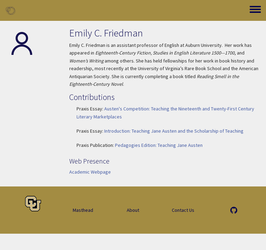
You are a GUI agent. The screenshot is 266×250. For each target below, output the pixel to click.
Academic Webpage (90, 172)
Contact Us (183, 210)
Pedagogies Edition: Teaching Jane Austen (159, 145)
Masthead (83, 210)
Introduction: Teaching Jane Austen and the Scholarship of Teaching (173, 131)
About (133, 210)
